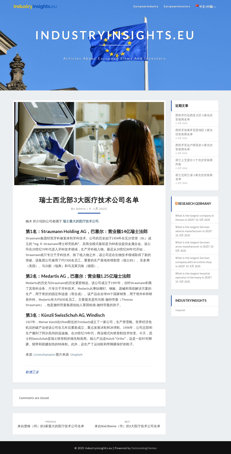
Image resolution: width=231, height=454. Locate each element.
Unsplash (76, 354)
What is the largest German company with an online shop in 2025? (193, 262)
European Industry (146, 6)
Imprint (180, 310)
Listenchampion (44, 354)
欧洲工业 (32, 372)
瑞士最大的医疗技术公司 (81, 221)
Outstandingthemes (144, 448)
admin (81, 208)
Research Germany (194, 204)
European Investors (177, 6)
